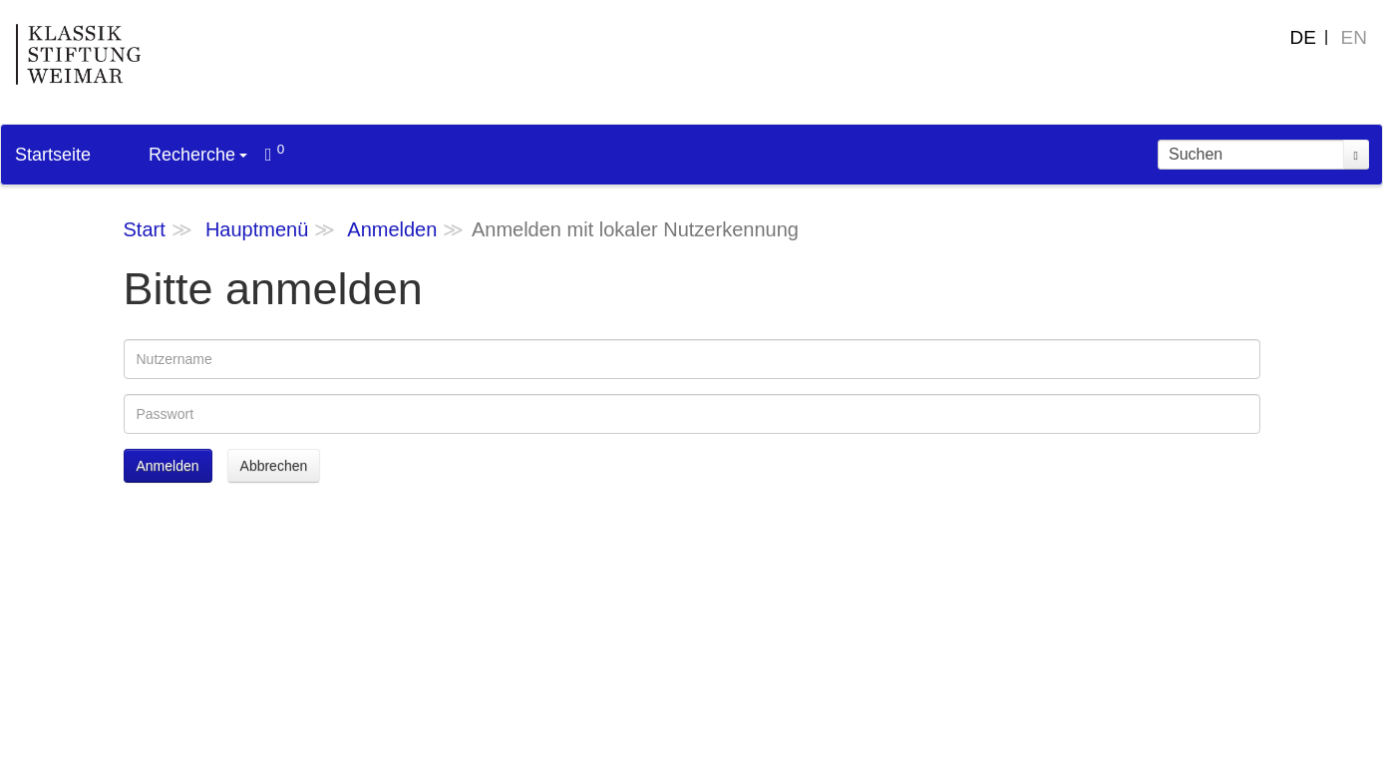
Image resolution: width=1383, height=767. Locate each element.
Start (145, 229)
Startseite (53, 155)
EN (1354, 37)
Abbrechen (274, 466)
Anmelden (392, 229)
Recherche (198, 155)
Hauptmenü (256, 229)
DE (1303, 37)
